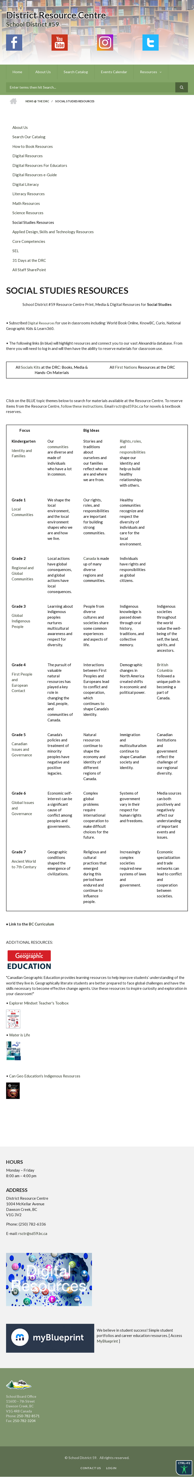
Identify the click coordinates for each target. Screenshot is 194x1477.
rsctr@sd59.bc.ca (128, 406)
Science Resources (27, 212)
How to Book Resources (32, 146)
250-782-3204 (24, 1421)
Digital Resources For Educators (39, 165)
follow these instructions (82, 406)
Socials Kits (30, 367)
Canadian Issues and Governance (22, 749)
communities (57, 446)
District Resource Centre (56, 15)
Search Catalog (75, 72)
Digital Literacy (25, 184)
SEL (15, 250)
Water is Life (19, 1035)
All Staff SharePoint (29, 269)
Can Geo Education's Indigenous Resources (44, 1076)
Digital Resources (27, 155)
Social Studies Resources (33, 222)
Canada (89, 558)
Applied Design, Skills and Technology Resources (53, 231)
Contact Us (90, 1468)
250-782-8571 (28, 1416)
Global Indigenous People (21, 621)
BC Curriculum (41, 924)
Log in (111, 1468)
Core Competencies (28, 241)
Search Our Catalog (28, 136)
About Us (42, 72)
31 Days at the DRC (29, 260)
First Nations (126, 367)
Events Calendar (113, 72)
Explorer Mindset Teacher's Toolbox (38, 1003)
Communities (22, 579)
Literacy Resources (28, 193)
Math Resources (26, 203)
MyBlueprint (107, 1341)
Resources (147, 72)
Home (17, 72)
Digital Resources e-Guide (34, 174)
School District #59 (32, 24)
